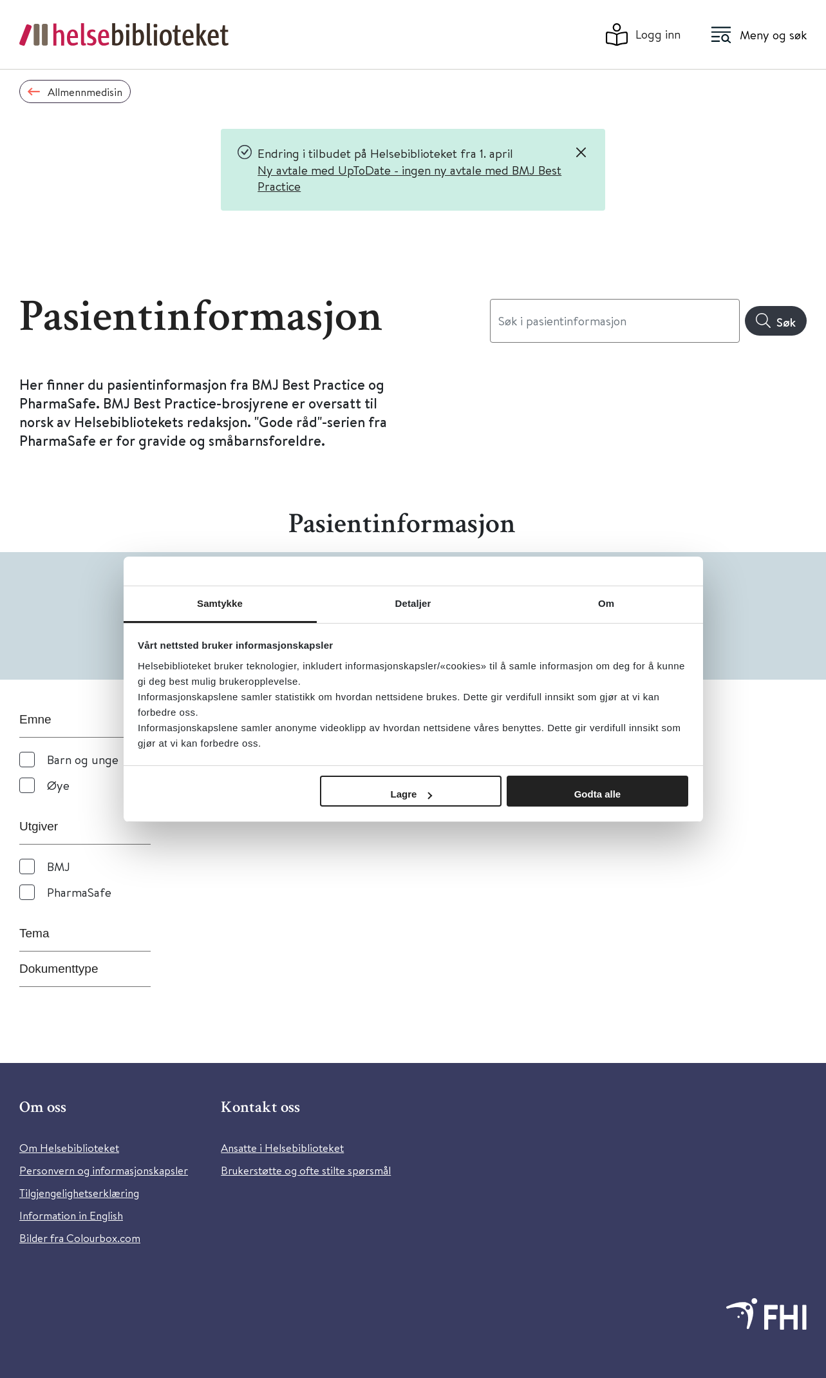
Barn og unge (82, 759)
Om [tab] (606, 603)
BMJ (58, 866)
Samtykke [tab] (220, 603)
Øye (58, 785)
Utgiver (38, 826)
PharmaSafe (79, 892)
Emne (35, 719)
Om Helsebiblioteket (69, 1147)
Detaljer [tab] (413, 603)
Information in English (71, 1215)
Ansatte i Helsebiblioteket (282, 1147)
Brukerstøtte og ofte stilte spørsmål (306, 1170)
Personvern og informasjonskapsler (103, 1170)
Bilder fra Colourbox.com (79, 1237)
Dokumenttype (59, 968)
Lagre (412, 794)
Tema (34, 933)
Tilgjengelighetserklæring (79, 1192)
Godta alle (597, 794)
